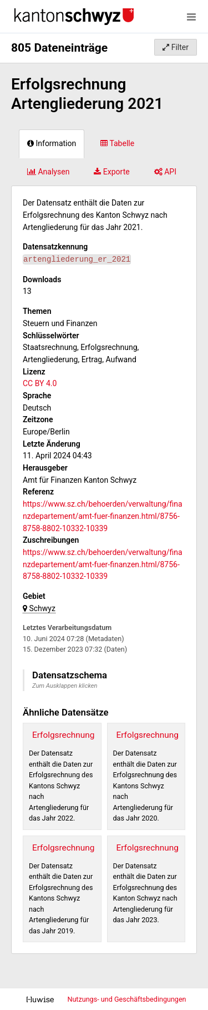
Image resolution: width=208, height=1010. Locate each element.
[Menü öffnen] (191, 16)
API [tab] (165, 171)
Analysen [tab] (48, 171)
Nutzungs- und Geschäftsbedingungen (126, 999)
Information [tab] (51, 143)
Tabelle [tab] (117, 143)
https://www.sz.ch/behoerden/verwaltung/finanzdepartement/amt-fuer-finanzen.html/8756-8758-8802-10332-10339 (102, 515)
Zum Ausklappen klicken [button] (65, 685)
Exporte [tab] (111, 171)
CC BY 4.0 (40, 383)
